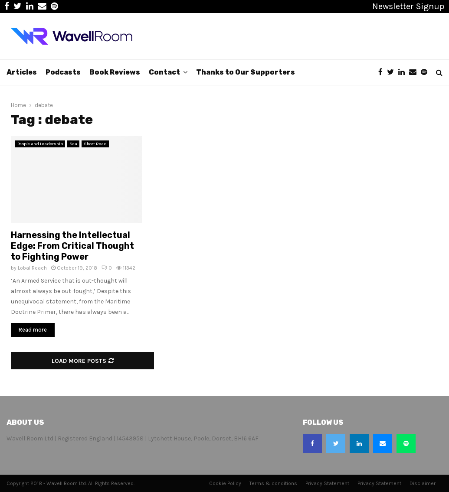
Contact (164, 72)
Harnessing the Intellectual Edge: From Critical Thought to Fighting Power (72, 246)
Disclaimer (423, 483)
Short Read (95, 144)
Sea (73, 144)
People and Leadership (40, 144)
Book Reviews (114, 72)
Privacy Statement (327, 483)
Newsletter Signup (408, 6)
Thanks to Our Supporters (245, 72)
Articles (22, 72)
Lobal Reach (32, 268)
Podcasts (63, 72)
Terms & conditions (273, 483)
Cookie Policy (225, 483)
